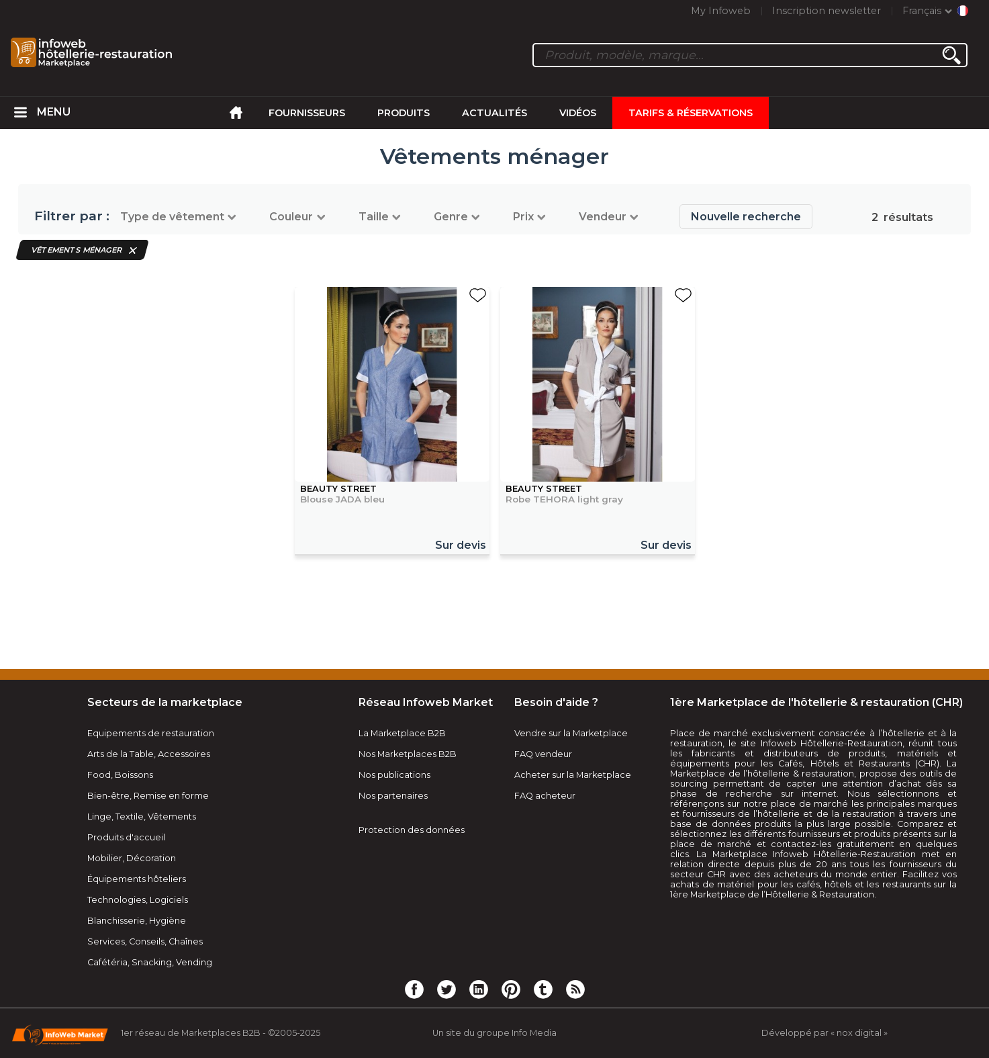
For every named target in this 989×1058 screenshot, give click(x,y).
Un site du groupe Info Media (494, 1033)
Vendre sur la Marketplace (571, 733)
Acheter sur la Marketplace (572, 775)
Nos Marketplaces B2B (408, 754)
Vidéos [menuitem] (577, 113)
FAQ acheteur (544, 796)
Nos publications (394, 775)
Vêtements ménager (77, 250)
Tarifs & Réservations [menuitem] (690, 113)
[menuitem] (21, 113)
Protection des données (412, 830)
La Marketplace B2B (402, 733)
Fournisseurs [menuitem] (307, 113)
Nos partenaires (393, 796)
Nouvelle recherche (746, 216)
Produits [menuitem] (403, 113)
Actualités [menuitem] (494, 113)
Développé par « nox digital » (824, 1033)
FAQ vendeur (543, 754)
